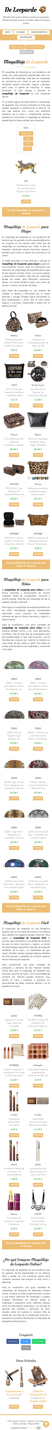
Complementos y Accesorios (14, 1395)
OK (38, 1428)
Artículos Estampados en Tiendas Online (38, 1396)
